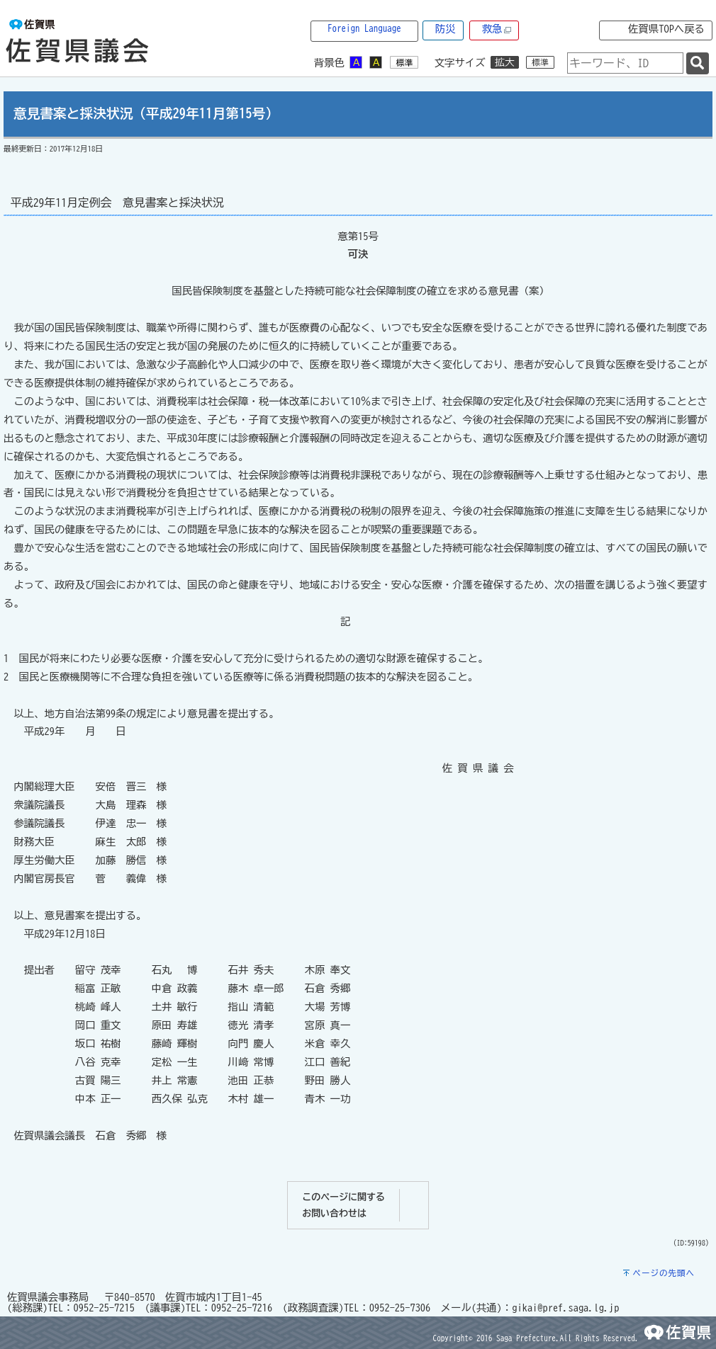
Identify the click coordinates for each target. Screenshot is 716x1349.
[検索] (697, 63)
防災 (445, 28)
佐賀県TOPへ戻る (666, 28)
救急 (497, 29)
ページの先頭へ (663, 1273)
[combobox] (625, 63)
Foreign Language (364, 28)
